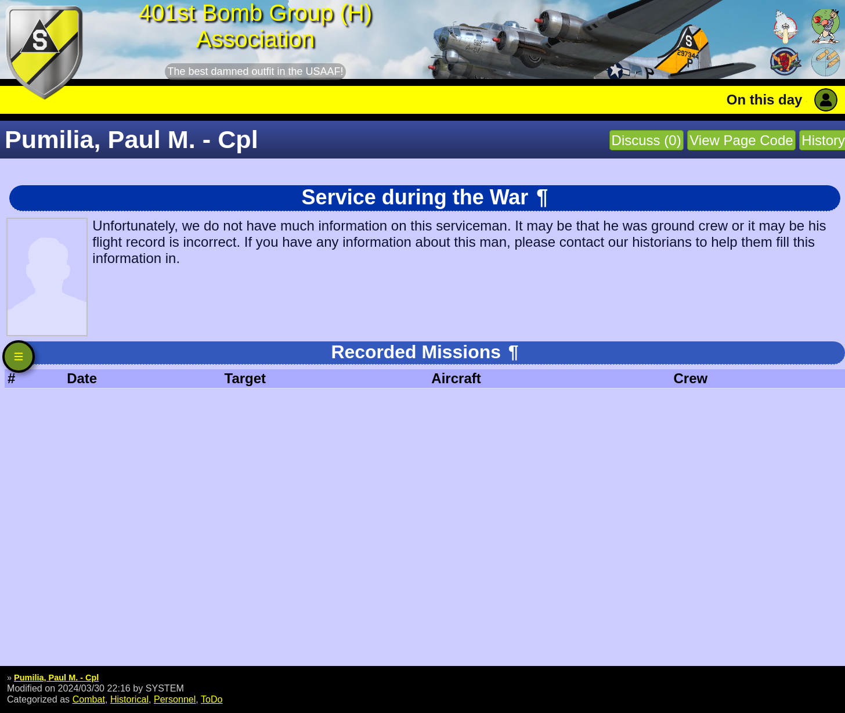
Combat (89, 699)
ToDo (212, 699)
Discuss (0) (646, 140)
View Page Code (741, 140)
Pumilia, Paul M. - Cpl (56, 677)
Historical (129, 699)
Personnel (175, 699)
